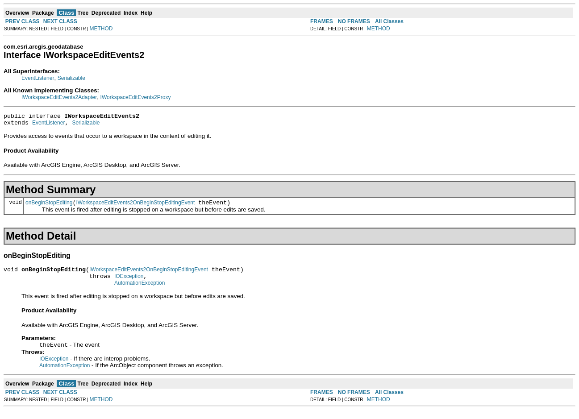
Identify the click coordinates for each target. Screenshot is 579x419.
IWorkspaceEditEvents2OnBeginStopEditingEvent (135, 206)
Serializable (71, 78)
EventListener (37, 78)
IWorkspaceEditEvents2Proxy (135, 97)
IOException (128, 283)
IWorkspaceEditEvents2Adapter (59, 97)
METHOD (101, 28)
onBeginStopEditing (48, 206)
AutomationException (139, 291)
